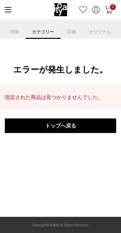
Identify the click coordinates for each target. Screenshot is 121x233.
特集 (14, 31)
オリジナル (100, 31)
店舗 (71, 31)
